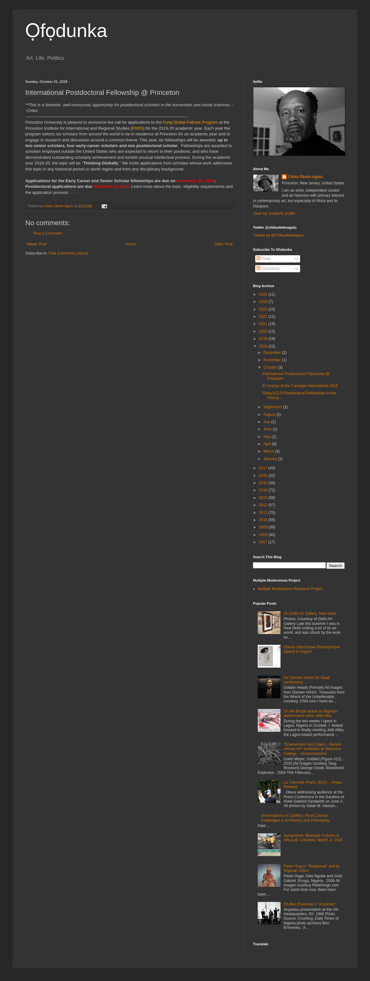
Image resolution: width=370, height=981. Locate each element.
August (269, 414)
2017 (263, 468)
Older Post (223, 244)
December (272, 352)
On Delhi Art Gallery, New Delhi (310, 613)
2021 (263, 324)
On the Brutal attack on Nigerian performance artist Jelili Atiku (311, 713)
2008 (263, 535)
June (268, 429)
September (273, 407)
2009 (263, 527)
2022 (263, 316)
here (73, 192)
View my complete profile (274, 213)
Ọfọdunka (66, 30)
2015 (263, 483)
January (270, 459)
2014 (263, 490)
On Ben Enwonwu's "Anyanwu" (310, 904)
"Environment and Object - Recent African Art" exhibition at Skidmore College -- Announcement (312, 749)
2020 (263, 331)
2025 (263, 294)
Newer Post (36, 244)
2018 (263, 346)
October (270, 367)
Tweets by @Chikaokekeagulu (278, 235)
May (267, 437)
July (267, 422)
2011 (263, 512)
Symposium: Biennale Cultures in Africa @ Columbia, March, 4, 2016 (313, 837)
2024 (263, 301)
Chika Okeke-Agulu (305, 177)
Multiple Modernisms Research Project (290, 589)
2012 (263, 505)
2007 (263, 542)
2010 (263, 520)
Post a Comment (47, 233)
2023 (263, 309)
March (269, 451)
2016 (263, 475)
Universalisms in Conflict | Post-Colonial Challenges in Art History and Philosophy (295, 817)
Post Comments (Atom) (68, 253)
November (272, 360)
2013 (263, 498)
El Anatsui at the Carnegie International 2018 (300, 386)
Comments (268, 268)
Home (131, 244)
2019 (263, 338)
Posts (263, 258)
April (267, 444)
